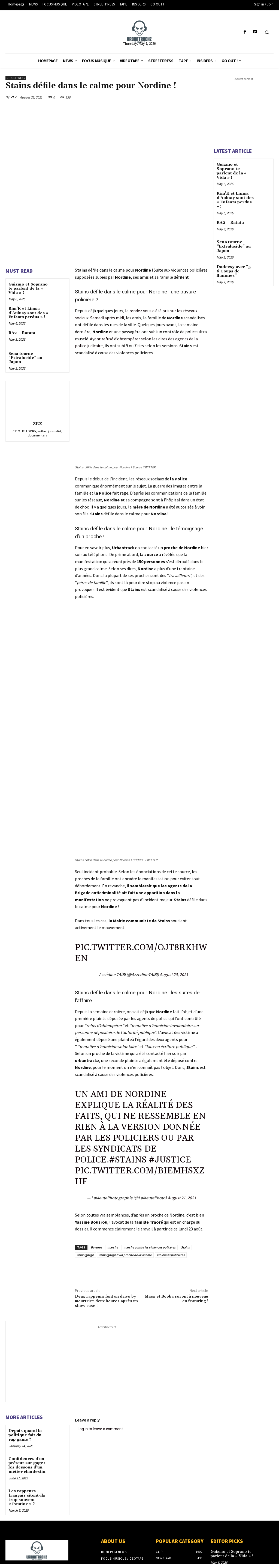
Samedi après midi (107, 317)
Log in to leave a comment (100, 1429)
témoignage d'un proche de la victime (125, 1255)
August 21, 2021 (182, 1197)
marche (112, 1247)
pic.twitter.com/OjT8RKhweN (141, 953)
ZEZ (13, 97)
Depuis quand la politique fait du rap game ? (24, 1435)
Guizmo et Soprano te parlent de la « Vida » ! (28, 288)
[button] (267, 32)
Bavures (96, 1247)
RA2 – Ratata (21, 333)
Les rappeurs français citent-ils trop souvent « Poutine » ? (26, 1496)
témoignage (85, 1255)
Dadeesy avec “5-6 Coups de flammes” (234, 269)
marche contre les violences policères (149, 1247)
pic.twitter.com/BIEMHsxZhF (139, 1176)
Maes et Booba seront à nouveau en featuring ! (176, 1299)
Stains (185, 1247)
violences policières (170, 1255)
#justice (170, 1159)
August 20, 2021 (174, 974)
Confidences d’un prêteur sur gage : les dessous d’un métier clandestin (26, 1464)
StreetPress (15, 78)
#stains (128, 1159)
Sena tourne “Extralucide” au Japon (25, 358)
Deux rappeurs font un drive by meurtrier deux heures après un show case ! (106, 1301)
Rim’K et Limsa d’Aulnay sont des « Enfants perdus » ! (28, 313)
